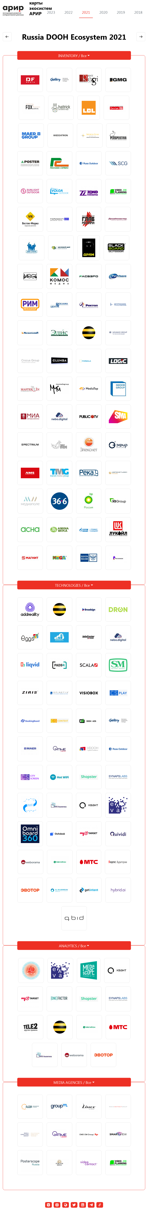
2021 (86, 12)
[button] (48, 1205)
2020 (103, 12)
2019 (121, 12)
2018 (138, 12)
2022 (68, 12)
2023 (51, 12)
